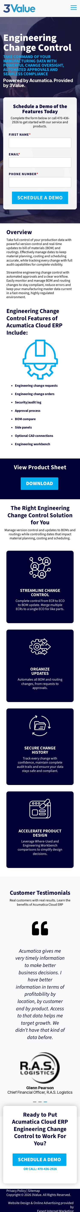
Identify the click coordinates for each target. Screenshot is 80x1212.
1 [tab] (35, 1103)
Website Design (19, 1202)
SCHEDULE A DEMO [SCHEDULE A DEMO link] (39, 1159)
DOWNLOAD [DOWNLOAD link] (39, 483)
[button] (74, 7)
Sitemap (34, 1190)
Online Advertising (46, 1202)
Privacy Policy (16, 1190)
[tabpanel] (40, 1007)
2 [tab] (40, 1103)
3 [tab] (46, 1103)
